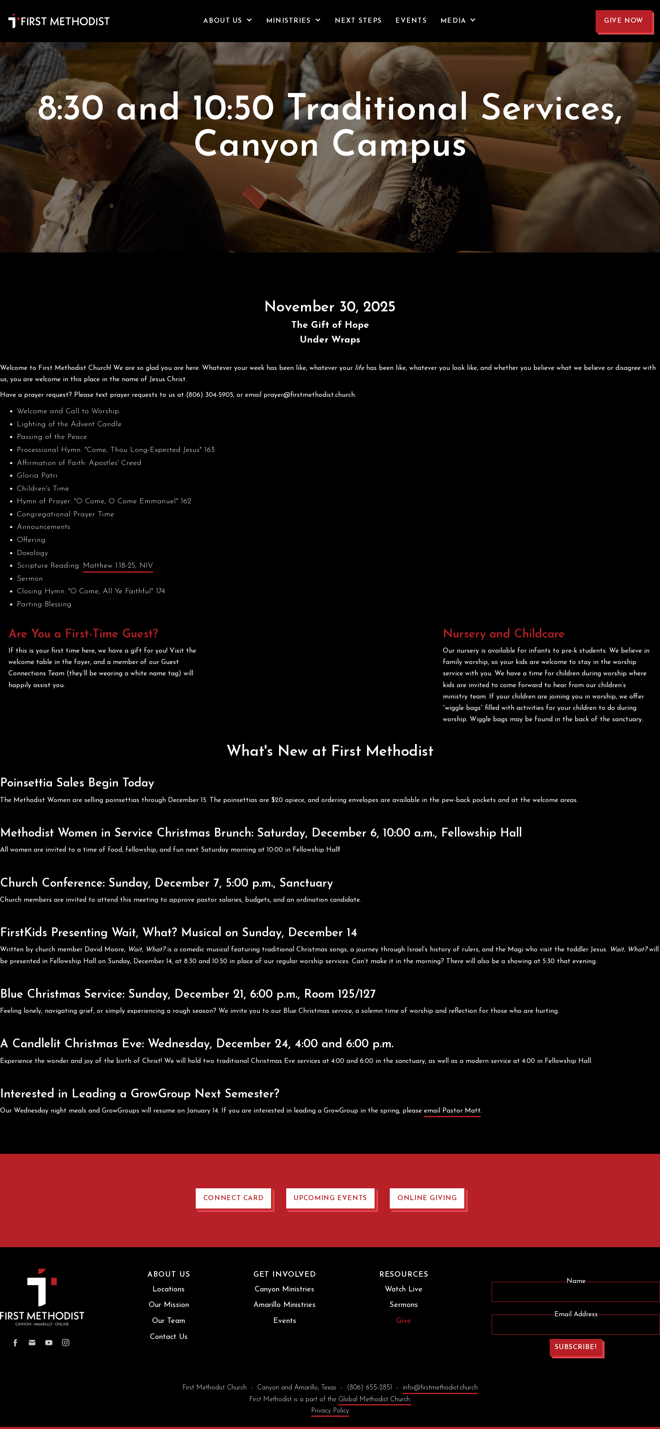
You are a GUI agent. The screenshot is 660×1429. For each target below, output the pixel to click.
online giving (427, 1198)
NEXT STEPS (358, 21)
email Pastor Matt (452, 1111)
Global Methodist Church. (374, 1399)
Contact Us (169, 1337)
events (411, 21)
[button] (227, 21)
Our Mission (169, 1305)
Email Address (576, 1314)
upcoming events (330, 1198)
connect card (233, 1198)
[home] (42, 21)
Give (403, 1321)
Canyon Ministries (284, 1290)
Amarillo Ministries (284, 1305)
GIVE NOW (623, 21)
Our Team (168, 1321)
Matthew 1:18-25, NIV (118, 566)
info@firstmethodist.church (440, 1387)
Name (576, 1281)
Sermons (403, 1305)
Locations (168, 1290)
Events (284, 1321)
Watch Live (404, 1290)
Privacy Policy (330, 1411)
